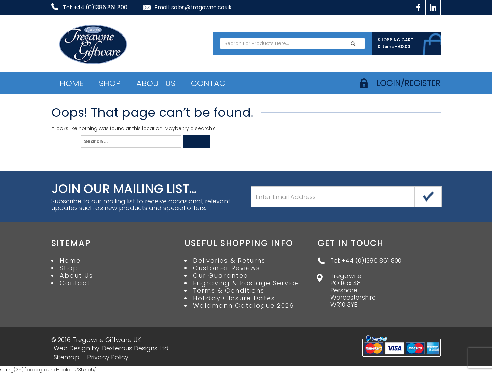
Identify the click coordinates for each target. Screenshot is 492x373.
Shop (110, 83)
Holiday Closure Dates (234, 298)
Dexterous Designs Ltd (135, 348)
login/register (408, 83)
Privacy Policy (107, 357)
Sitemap (66, 357)
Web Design (72, 348)
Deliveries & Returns (229, 260)
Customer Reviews (226, 268)
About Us (155, 83)
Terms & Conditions (228, 290)
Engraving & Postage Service (246, 283)
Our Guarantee (220, 275)
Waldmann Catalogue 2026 (243, 305)
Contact (210, 83)
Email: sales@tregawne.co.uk (193, 7)
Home (71, 83)
